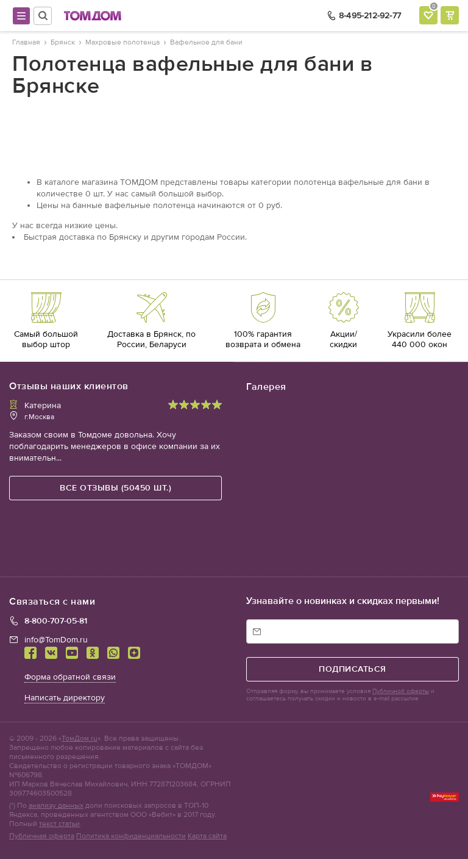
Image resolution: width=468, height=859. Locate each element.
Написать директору (64, 697)
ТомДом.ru (80, 738)
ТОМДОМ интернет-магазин (92, 16)
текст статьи (59, 823)
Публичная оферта (41, 836)
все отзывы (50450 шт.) (115, 488)
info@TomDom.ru (56, 639)
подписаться (352, 669)
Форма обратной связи (70, 677)
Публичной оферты (400, 691)
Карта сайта (207, 836)
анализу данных (56, 805)
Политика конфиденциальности (131, 836)
